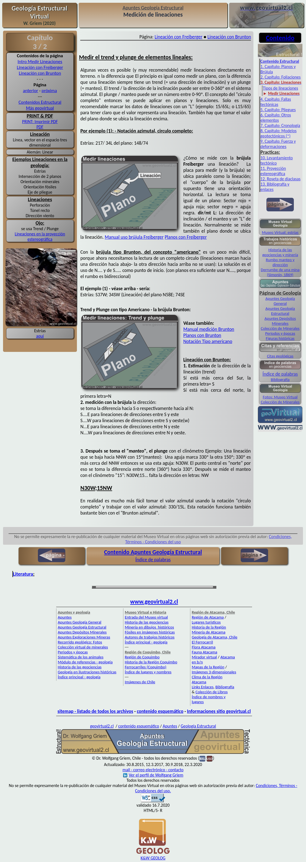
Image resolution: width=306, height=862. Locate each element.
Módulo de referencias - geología (85, 662)
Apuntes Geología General (280, 301)
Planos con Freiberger (186, 237)
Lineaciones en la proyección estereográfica (40, 236)
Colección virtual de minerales (83, 647)
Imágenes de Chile (140, 681)
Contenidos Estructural (40, 102)
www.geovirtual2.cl (154, 601)
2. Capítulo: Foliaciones (280, 77)
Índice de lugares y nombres (148, 671)
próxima (49, 91)
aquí (40, 336)
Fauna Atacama (204, 652)
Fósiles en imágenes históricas (150, 632)
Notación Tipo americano (207, 341)
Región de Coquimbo (142, 657)
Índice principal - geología (79, 676)
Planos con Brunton (202, 335)
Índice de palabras (280, 374)
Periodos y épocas (280, 333)
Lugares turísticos (206, 622)
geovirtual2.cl (101, 726)
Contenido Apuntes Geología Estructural (153, 552)
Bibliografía (280, 379)
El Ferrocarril (202, 642)
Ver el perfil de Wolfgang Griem (153, 775)
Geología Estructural (198, 726)
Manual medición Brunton (208, 329)
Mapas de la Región (208, 666)
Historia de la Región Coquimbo (151, 662)
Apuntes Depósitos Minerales (280, 321)
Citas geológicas (280, 356)
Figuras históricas (280, 338)
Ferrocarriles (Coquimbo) (145, 666)
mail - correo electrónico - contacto (153, 769)
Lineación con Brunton (40, 73)
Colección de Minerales (280, 328)
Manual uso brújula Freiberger (134, 237)
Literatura (23, 574)
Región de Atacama (208, 617)
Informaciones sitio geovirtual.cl (219, 711)
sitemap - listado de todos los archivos (95, 711)
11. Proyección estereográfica (273, 171)
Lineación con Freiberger (40, 67)
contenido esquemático (160, 711)
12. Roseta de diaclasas (280, 178)
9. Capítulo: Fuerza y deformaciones (278, 144)
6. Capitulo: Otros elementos (275, 117)
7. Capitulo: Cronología (280, 125)
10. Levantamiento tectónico (276, 160)
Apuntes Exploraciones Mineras (84, 637)
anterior (30, 91)
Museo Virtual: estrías (280, 232)
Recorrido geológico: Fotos (80, 642)
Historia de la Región (209, 627)
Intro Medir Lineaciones (40, 61)
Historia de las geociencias (80, 666)
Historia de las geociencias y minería (280, 252)
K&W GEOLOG (153, 858)
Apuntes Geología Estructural (280, 311)
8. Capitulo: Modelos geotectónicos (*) (278, 133)
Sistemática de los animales (80, 657)
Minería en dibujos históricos (149, 627)
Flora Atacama (204, 647)
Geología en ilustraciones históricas (87, 671)
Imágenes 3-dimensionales (214, 671)
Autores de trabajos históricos (150, 637)
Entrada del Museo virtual (146, 617)
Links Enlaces (202, 686)
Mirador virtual (204, 657)
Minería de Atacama (208, 632)
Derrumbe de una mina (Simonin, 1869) (280, 272)
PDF (40, 126)
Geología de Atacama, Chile (214, 637)
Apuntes (65, 617)
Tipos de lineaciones (280, 88)
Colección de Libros (212, 691)
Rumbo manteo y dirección (280, 262)
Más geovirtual (40, 108)
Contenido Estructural (279, 61)
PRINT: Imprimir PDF (40, 121)
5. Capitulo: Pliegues (278, 109)
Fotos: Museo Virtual (280, 396)
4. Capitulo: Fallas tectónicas (275, 102)
